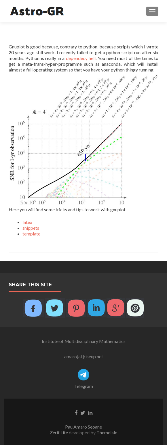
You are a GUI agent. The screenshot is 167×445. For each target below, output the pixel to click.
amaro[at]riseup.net (83, 356)
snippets (30, 228)
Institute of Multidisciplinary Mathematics (84, 341)
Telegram (83, 386)
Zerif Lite (59, 432)
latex (27, 222)
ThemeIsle (106, 432)
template (31, 233)
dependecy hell (81, 58)
